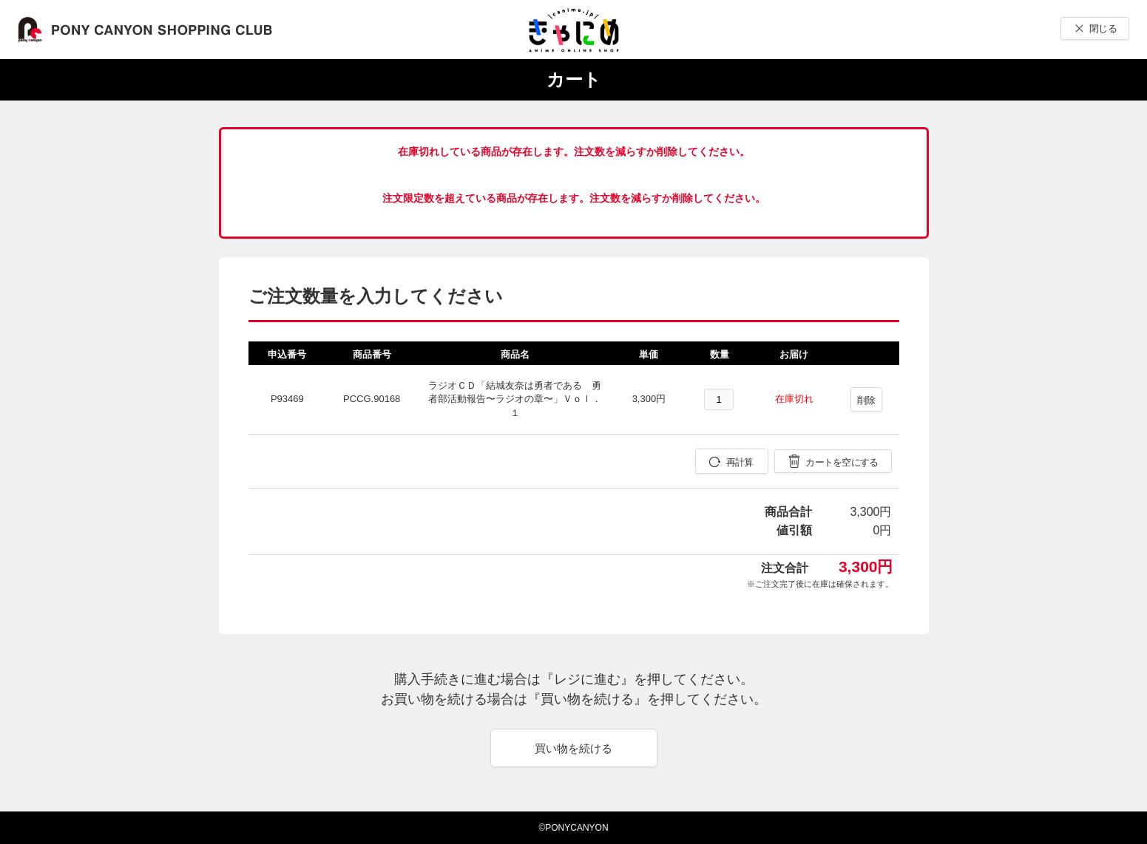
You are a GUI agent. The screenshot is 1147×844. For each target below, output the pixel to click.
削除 (866, 400)
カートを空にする (841, 462)
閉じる (1103, 28)
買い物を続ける (573, 748)
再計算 (740, 462)
